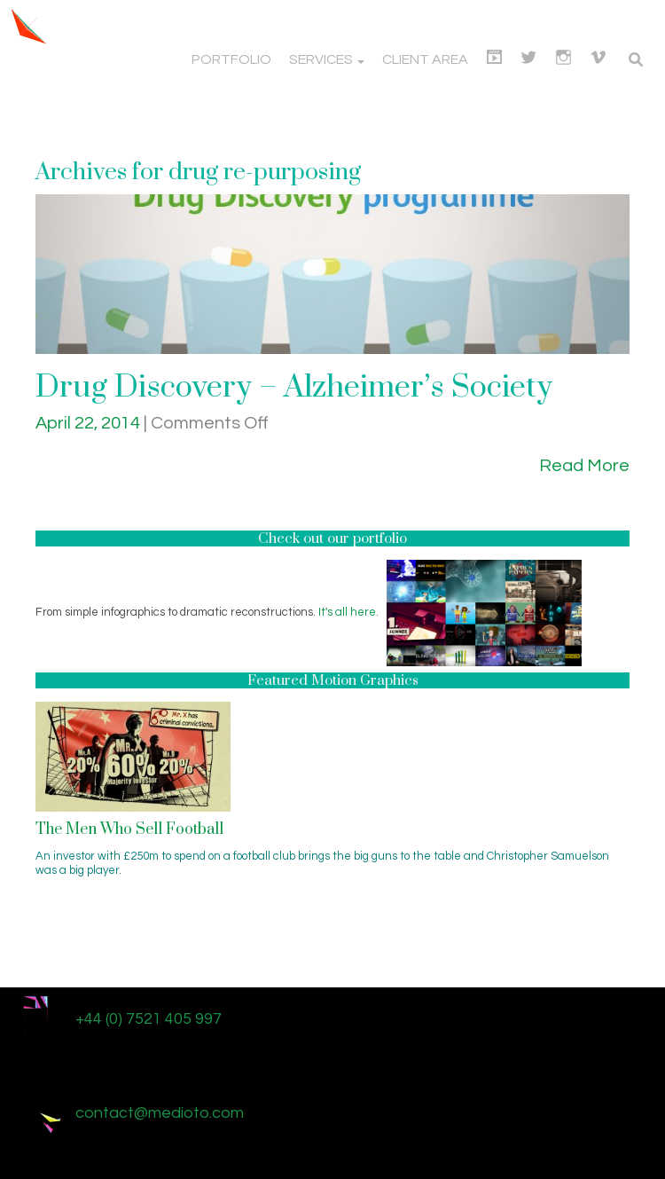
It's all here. (348, 612)
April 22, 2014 (89, 423)
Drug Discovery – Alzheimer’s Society (293, 387)
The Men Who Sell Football (129, 829)
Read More (584, 466)
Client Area (425, 59)
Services (326, 59)
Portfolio (231, 59)
